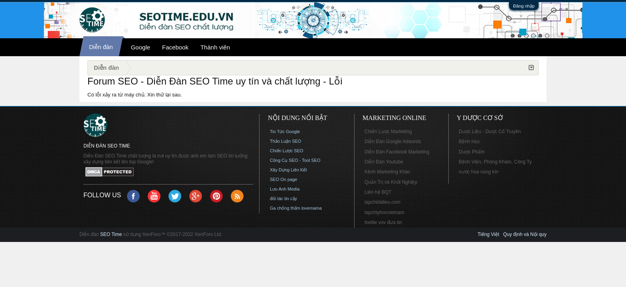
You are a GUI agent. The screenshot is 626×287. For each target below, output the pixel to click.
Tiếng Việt (488, 234)
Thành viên (215, 47)
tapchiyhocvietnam (384, 212)
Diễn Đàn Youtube (384, 162)
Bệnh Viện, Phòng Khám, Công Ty (495, 162)
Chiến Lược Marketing (388, 131)
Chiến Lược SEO (286, 150)
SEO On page (283, 179)
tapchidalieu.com (382, 202)
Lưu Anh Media (284, 189)
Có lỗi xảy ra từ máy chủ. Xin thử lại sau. (134, 95)
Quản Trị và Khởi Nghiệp (391, 182)
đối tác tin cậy (283, 198)
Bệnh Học (469, 141)
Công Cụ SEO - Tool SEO (295, 160)
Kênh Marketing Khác (387, 172)
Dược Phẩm (472, 152)
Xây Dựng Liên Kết (288, 169)
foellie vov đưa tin (383, 222)
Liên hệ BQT (378, 192)
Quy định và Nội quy (525, 234)
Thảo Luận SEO (285, 141)
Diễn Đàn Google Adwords (393, 141)
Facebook (175, 47)
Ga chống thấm (285, 208)
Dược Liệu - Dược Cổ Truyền (490, 131)
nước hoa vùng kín (479, 172)
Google (140, 47)
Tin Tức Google (285, 131)
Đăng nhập (524, 6)
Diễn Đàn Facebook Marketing (397, 152)
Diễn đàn (101, 46)
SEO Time (111, 234)
